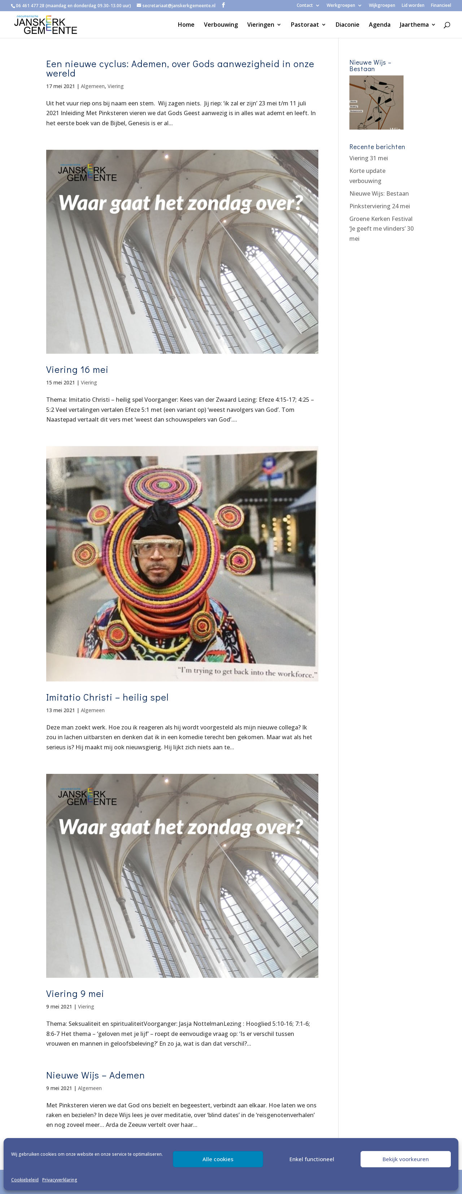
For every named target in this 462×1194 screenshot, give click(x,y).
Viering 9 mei (75, 993)
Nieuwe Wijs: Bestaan (379, 193)
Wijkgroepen (382, 5)
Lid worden (413, 5)
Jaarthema (414, 25)
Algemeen (93, 86)
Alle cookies (218, 1159)
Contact (305, 5)
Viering (116, 86)
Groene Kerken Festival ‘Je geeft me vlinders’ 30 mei (381, 228)
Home (186, 25)
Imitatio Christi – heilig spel (107, 697)
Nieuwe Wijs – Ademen (95, 1075)
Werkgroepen (341, 5)
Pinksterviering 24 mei (379, 206)
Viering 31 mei (368, 158)
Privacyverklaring (59, 1180)
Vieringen (260, 25)
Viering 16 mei (77, 369)
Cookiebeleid (25, 1180)
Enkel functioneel (311, 1159)
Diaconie (347, 25)
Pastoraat (305, 25)
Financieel (441, 5)
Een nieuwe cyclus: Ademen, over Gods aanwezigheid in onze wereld (180, 68)
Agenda (380, 25)
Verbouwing (221, 25)
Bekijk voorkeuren (406, 1159)
